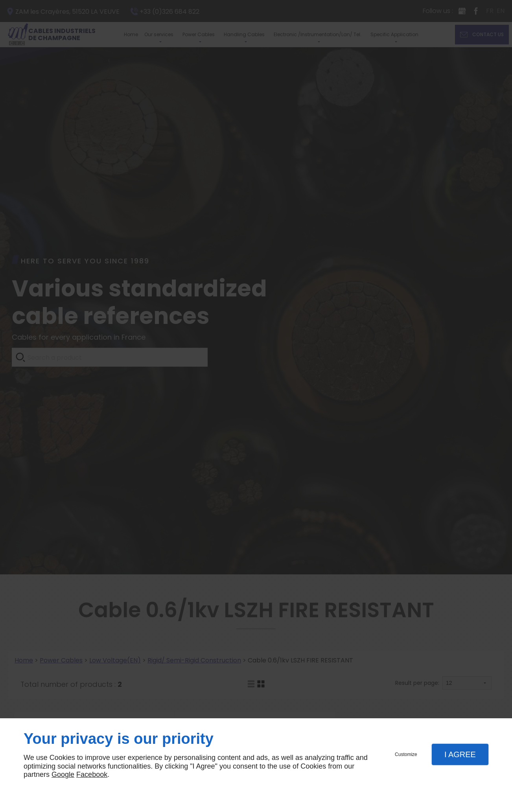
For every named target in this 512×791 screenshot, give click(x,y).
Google (63, 774)
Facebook (91, 774)
